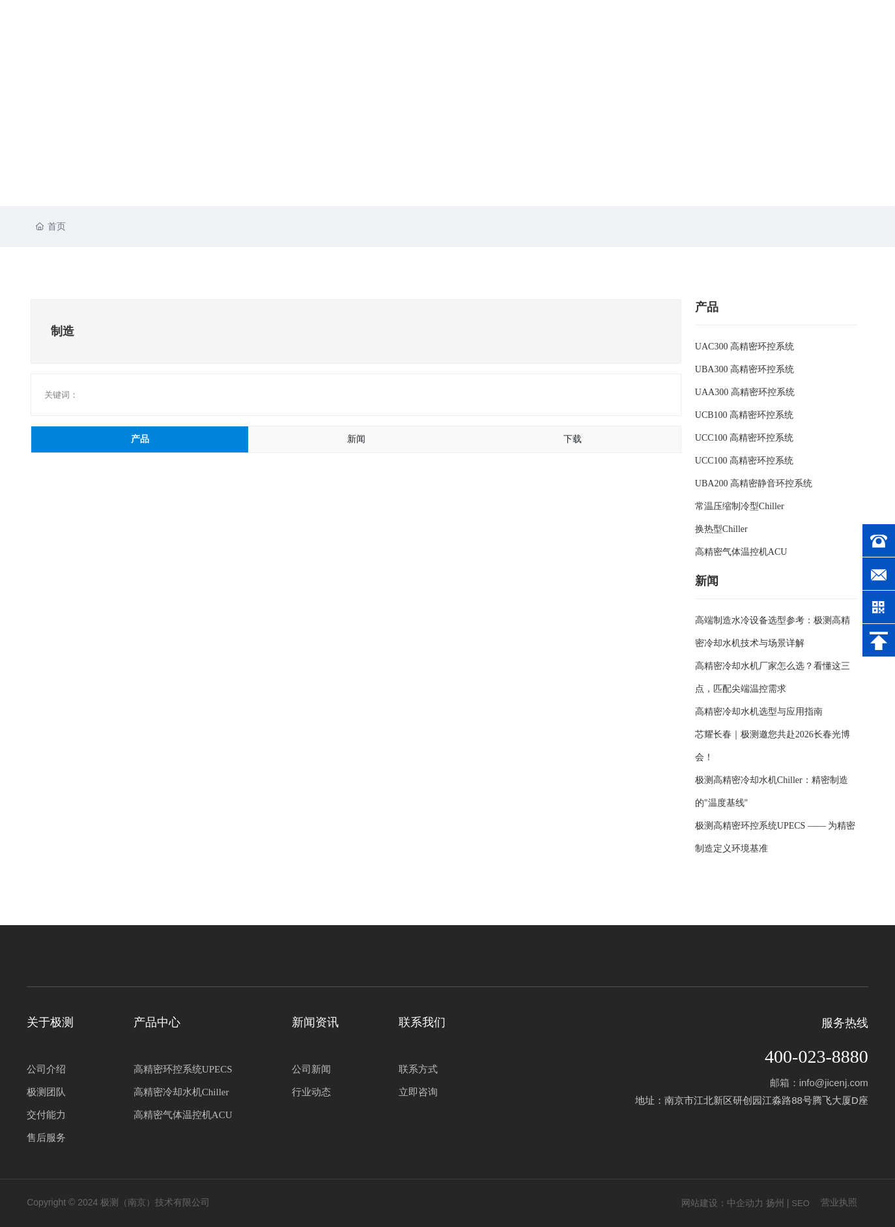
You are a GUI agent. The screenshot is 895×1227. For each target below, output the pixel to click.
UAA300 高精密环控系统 (745, 392)
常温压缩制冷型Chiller (739, 506)
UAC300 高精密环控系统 (744, 346)
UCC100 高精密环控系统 (744, 438)
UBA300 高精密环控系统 (744, 369)
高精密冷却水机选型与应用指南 (759, 712)
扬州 (775, 1203)
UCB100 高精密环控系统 (744, 415)
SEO (800, 1203)
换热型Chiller (721, 529)
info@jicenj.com (833, 1082)
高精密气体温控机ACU (741, 552)
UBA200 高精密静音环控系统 (753, 483)
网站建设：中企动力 (722, 1203)
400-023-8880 (816, 1056)
